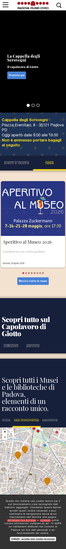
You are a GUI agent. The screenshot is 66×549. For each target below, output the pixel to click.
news (49, 163)
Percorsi (32, 346)
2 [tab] (33, 105)
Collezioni (11, 346)
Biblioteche (50, 420)
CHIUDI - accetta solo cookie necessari (33, 539)
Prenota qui (16, 75)
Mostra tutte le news (33, 281)
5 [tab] (34, 273)
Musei (6, 420)
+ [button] (5, 432)
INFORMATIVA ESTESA (22, 520)
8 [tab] (43, 273)
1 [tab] (28, 105)
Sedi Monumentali (26, 420)
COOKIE (45, 520)
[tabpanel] (33, 61)
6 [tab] (37, 273)
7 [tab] (40, 273)
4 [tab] (32, 273)
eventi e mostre (16, 163)
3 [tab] (38, 105)
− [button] (5, 437)
